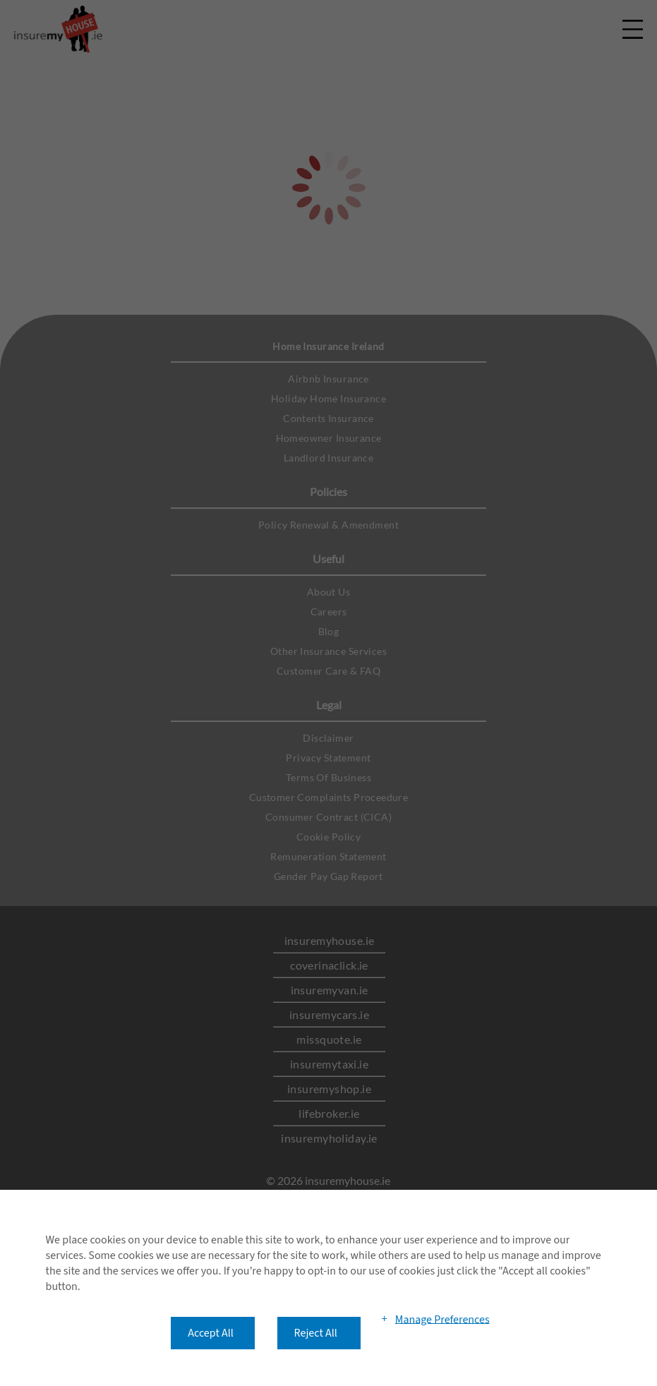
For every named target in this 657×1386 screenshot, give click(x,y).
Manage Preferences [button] (442, 1319)
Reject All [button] (315, 1333)
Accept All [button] (211, 1333)
